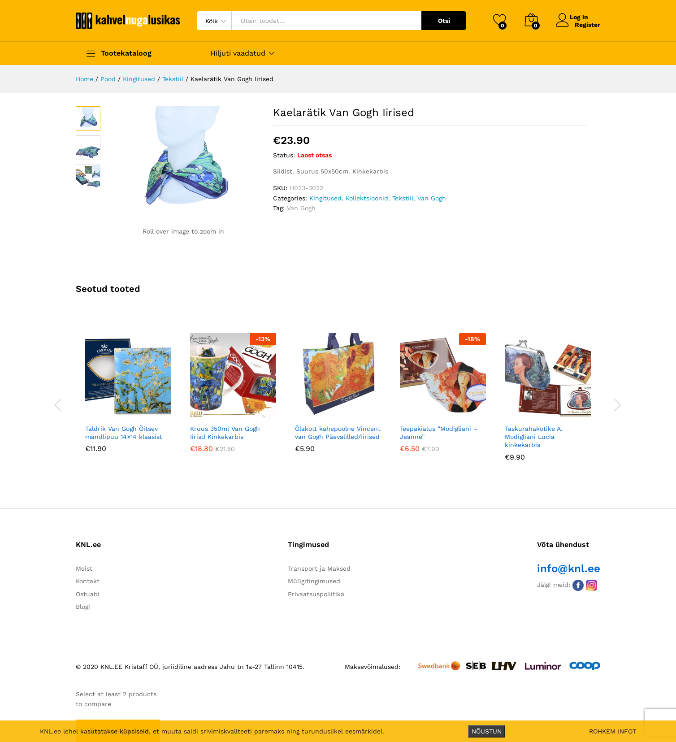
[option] (128, 399)
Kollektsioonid (367, 198)
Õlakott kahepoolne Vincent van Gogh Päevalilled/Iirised (338, 432)
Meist (84, 568)
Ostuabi (88, 594)
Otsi (444, 20)
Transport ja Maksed (319, 568)
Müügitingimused (314, 581)
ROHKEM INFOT (612, 731)
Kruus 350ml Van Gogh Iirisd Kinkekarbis (225, 432)
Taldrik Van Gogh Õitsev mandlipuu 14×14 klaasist (123, 432)
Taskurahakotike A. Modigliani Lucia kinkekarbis (534, 436)
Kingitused (325, 198)
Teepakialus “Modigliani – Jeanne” (438, 432)
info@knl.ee (568, 568)
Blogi (83, 606)
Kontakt (88, 581)
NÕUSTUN (487, 731)
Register (587, 24)
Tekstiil (402, 198)
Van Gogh (431, 198)
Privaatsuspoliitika (316, 594)
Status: (284, 155)
